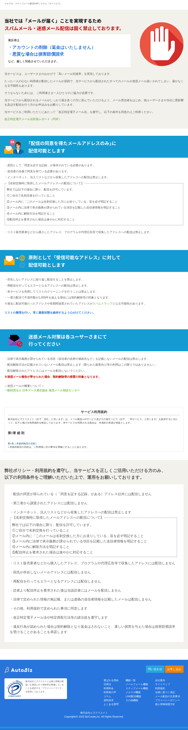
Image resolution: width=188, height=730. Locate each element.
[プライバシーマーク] (15, 695)
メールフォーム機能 (137, 684)
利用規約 (160, 688)
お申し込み (174, 669)
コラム (107, 696)
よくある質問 (111, 704)
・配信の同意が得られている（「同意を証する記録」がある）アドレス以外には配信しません (81, 494)
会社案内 (160, 680)
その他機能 (132, 700)
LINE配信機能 (133, 696)
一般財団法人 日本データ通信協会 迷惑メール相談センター (42, 390)
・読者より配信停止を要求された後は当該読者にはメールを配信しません (65, 590)
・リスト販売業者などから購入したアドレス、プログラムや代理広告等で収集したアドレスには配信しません (92, 563)
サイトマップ (162, 684)
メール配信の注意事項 (167, 696)
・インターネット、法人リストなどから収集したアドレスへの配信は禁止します (70, 512)
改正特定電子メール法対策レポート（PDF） (32, 119)
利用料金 (109, 688)
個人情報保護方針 (165, 704)
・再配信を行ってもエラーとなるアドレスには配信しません (55, 581)
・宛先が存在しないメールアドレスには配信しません (50, 572)
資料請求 (109, 700)
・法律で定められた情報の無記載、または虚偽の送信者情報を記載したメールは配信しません (81, 599)
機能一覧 (131, 680)
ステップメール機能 (137, 688)
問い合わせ (155, 669)
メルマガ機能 (133, 692)
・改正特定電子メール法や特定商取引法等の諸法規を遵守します (59, 617)
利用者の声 (110, 692)
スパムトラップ (102, 303)
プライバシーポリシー (167, 700)
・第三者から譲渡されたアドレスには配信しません (48, 503)
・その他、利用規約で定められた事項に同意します (48, 608)
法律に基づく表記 (165, 692)
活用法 (107, 684)
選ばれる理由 (111, 680)
